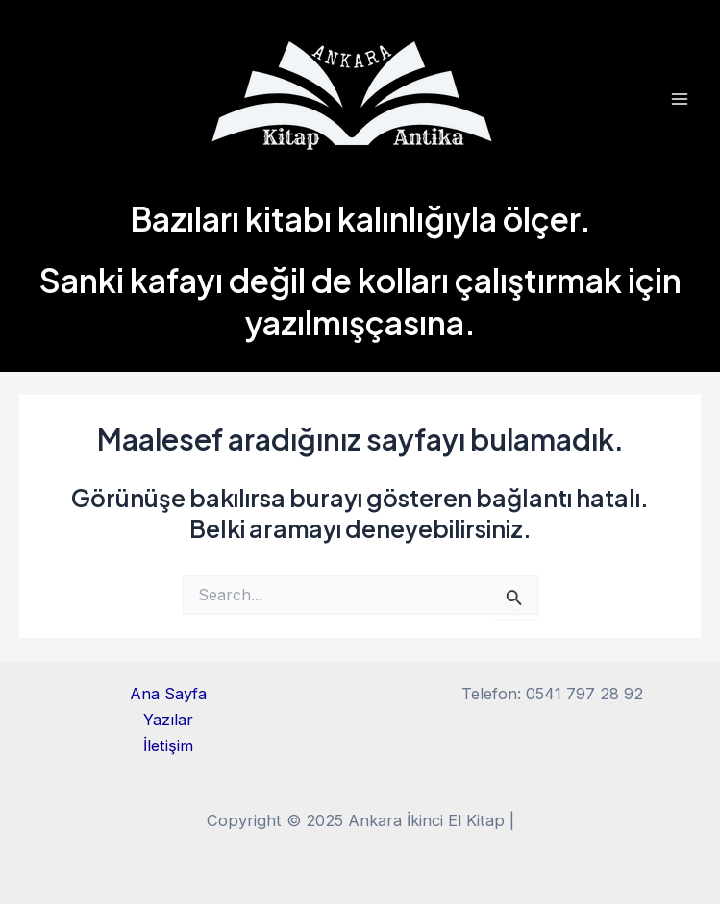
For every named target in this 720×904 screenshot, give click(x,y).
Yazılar (168, 719)
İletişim (168, 745)
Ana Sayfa (168, 693)
